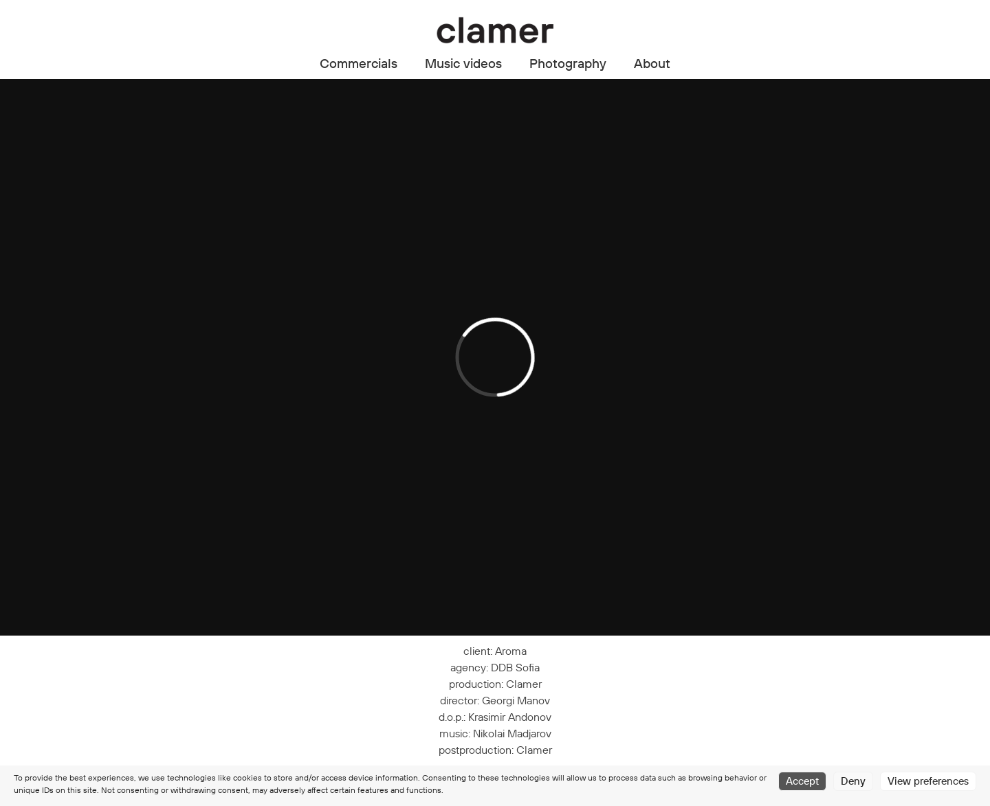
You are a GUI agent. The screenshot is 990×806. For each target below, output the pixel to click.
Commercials (358, 63)
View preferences (928, 780)
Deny (853, 780)
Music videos (463, 63)
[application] (495, 357)
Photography (567, 63)
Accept (802, 780)
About (652, 63)
